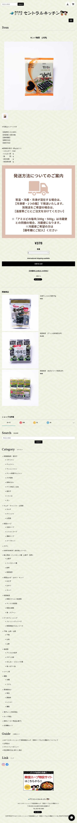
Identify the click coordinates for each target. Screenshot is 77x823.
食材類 (6, 649)
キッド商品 (7, 716)
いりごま (10, 496)
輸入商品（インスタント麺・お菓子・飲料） (19, 555)
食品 (8, 693)
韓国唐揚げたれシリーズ (15, 626)
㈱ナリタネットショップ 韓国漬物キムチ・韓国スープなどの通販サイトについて (31, 740)
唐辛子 (9, 491)
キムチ (9, 509)
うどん (9, 684)
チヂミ (6, 546)
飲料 (8, 568)
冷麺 (8, 679)
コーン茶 (7, 671)
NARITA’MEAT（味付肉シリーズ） (15, 550)
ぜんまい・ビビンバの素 (15, 662)
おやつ (9, 585)
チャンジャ (10, 514)
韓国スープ (7, 523)
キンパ (9, 590)
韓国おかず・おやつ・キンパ (13, 577)
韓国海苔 (10, 572)
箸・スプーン (11, 612)
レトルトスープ (12, 531)
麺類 (5, 676)
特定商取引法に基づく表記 (13, 750)
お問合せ (7, 743)
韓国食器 (7, 595)
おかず (9, 581)
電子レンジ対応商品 (10, 712)
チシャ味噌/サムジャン (14, 473)
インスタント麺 (12, 563)
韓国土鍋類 (10, 608)
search (20, 4)
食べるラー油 (11, 666)
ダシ (8, 500)
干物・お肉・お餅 (10, 631)
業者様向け (7, 689)
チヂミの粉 (10, 657)
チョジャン (10, 464)
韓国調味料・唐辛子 (10, 456)
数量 (38, 249)
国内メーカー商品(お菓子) (12, 721)
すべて (9, 422)
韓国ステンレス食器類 (14, 599)
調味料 (9, 697)
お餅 (8, 644)
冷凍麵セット (8, 725)
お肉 (8, 639)
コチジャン (10, 460)
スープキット (11, 541)
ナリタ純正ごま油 (13, 487)
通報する (38, 276)
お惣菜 (9, 518)
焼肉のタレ (10, 482)
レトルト (10, 702)
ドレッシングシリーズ (14, 621)
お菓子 (9, 558)
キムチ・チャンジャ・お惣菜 (13, 506)
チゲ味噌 (10, 478)
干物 (8, 635)
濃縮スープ (10, 536)
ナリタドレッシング (10, 618)
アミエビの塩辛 (12, 653)
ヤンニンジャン (12, 469)
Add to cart (39, 264)
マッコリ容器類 (12, 603)
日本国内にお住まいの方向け (38, 271)
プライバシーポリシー (11, 747)
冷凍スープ (10, 527)
